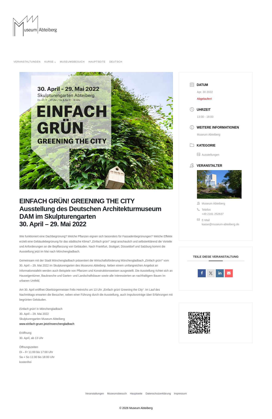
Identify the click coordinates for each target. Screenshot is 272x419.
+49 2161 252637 (213, 213)
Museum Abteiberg (208, 134)
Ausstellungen (208, 154)
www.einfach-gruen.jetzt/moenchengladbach (46, 323)
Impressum (180, 393)
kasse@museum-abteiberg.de (220, 224)
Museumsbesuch (72, 61)
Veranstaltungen (27, 61)
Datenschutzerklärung (158, 393)
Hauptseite (96, 61)
